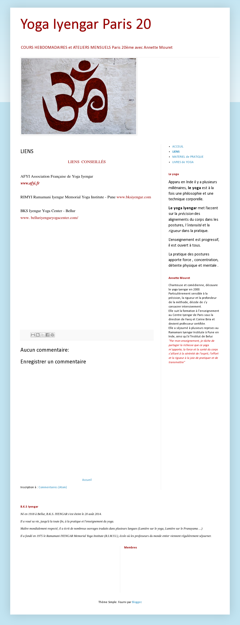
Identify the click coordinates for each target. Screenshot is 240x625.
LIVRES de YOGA (183, 162)
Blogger (136, 602)
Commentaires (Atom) (53, 487)
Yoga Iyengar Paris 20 (85, 25)
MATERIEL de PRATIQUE (187, 156)
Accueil (87, 480)
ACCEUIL (177, 146)
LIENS (176, 151)
